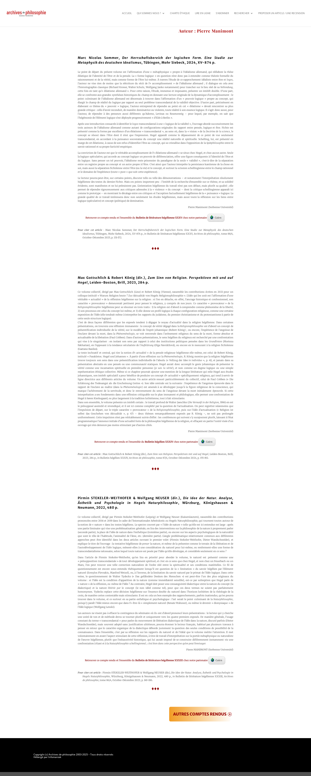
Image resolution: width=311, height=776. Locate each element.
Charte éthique (180, 13)
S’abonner (222, 13)
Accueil (127, 13)
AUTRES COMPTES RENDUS (200, 714)
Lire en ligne (203, 13)
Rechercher (241, 13)
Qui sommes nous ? (149, 13)
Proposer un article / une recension (281, 13)
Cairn (215, 217)
